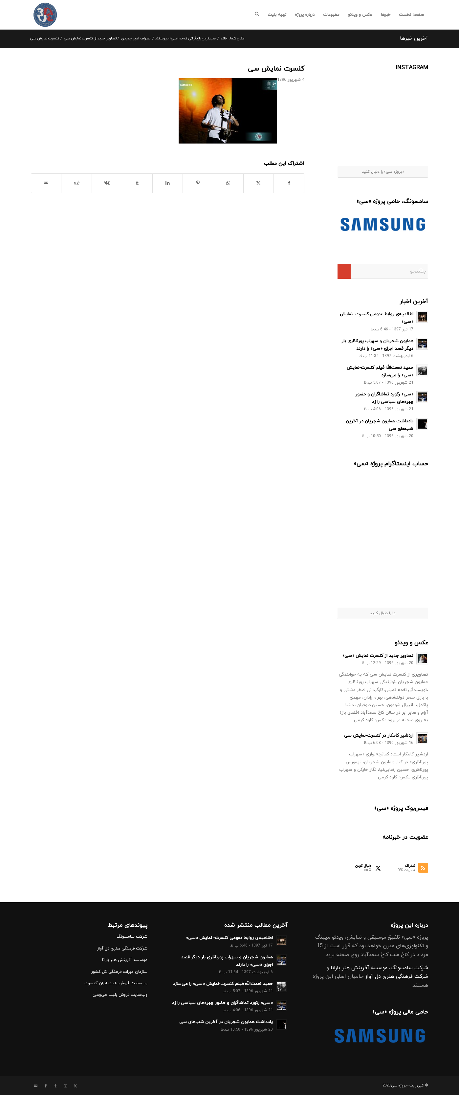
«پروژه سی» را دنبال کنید (383, 171)
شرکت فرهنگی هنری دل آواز (396, 976)
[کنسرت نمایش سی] (45, 15)
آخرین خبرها (414, 38)
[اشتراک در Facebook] (289, 183)
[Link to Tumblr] (55, 1086)
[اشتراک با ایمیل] (46, 183)
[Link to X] (75, 1086)
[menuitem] (411, 15)
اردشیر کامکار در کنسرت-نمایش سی (378, 735)
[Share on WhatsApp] (228, 183)
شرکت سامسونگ (409, 968)
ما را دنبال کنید (383, 613)
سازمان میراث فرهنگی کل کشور (119, 972)
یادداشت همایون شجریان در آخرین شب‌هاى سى (226, 1022)
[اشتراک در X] (258, 183)
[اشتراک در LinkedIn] (168, 183)
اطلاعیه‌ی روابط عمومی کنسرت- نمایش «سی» (229, 938)
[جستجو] (257, 15)
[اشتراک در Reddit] (76, 183)
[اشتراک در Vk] (107, 183)
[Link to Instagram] (65, 1086)
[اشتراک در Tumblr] (137, 183)
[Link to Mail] (36, 1086)
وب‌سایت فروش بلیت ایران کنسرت (115, 983)
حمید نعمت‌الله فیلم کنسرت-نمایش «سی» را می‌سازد (223, 984)
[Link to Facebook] (46, 1086)
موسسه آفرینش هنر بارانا (359, 968)
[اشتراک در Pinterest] (198, 183)
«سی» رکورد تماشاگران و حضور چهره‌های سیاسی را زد (222, 1003)
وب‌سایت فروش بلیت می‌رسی (120, 995)
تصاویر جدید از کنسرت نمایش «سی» (377, 656)
